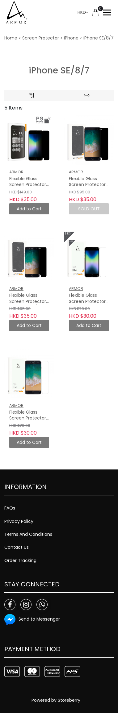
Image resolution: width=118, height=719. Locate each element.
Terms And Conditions (28, 534)
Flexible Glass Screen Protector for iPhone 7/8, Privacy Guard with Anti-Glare (27, 298)
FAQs (9, 508)
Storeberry (69, 700)
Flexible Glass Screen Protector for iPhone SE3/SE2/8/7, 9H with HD (87, 298)
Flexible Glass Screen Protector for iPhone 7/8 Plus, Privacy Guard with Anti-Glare (87, 182)
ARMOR (16, 172)
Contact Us (16, 547)
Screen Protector (40, 38)
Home (10, 38)
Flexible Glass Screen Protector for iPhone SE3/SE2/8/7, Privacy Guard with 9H (27, 182)
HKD (82, 12)
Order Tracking (20, 560)
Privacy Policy (18, 521)
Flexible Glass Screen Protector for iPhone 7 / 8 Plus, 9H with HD (27, 415)
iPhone (71, 38)
